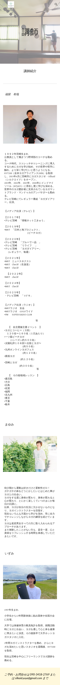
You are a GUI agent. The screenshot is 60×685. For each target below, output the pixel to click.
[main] (30, 31)
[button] (4, 4)
